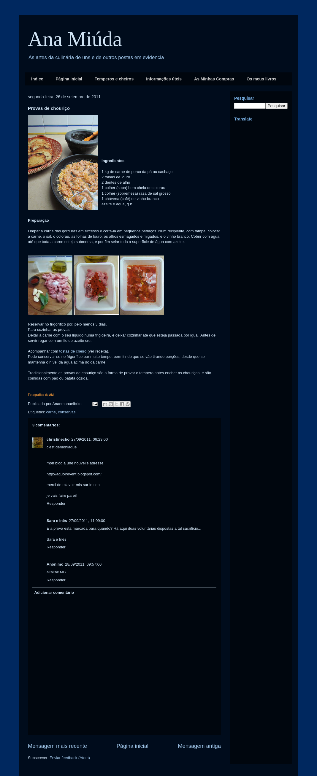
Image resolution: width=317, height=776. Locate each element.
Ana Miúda (75, 39)
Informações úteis (164, 79)
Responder (56, 503)
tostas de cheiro (73, 351)
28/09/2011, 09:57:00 (83, 564)
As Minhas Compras (214, 79)
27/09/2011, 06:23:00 (89, 439)
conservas (66, 412)
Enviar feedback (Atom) (70, 758)
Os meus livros (261, 79)
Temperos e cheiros (114, 79)
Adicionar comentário (54, 592)
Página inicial (69, 79)
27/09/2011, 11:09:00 (87, 520)
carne (51, 412)
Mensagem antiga (199, 746)
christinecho (58, 439)
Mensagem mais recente (57, 746)
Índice (37, 79)
